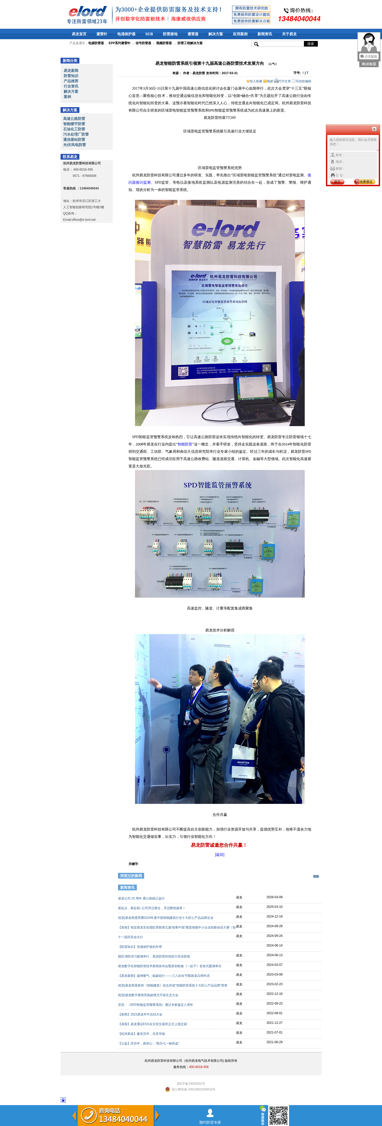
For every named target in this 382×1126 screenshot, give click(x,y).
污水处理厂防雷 (76, 134)
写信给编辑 (301, 81)
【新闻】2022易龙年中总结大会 (140, 1014)
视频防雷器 (164, 43)
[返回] (220, 854)
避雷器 (192, 34)
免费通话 (366, 182)
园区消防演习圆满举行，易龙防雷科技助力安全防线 (154, 956)
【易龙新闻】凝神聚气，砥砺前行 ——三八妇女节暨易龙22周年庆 (164, 976)
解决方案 (215, 34)
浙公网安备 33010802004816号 (194, 1089)
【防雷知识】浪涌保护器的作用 (140, 947)
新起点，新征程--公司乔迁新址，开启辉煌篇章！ (152, 908)
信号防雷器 (143, 43)
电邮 (268, 81)
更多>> (313, 888)
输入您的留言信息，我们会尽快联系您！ (354, 144)
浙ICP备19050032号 (191, 1084)
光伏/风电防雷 (74, 145)
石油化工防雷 (74, 129)
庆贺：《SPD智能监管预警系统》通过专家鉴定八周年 (156, 1005)
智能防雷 (185, 444)
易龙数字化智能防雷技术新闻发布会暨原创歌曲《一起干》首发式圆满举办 (170, 966)
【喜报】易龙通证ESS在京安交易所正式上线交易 (153, 1024)
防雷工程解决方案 (189, 43)
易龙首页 (79, 34)
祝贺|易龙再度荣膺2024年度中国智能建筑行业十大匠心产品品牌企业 (166, 918)
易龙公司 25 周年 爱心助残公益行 (142, 898)
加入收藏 (254, 81)
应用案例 (240, 34)
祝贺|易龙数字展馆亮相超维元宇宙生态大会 (148, 995)
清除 (316, 876)
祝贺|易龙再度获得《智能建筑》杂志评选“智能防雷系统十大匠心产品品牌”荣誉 (173, 985)
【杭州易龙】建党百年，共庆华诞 (142, 1034)
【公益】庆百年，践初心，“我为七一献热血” (149, 1043)
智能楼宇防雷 (74, 124)
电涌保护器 (126, 34)
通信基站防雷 (74, 139)
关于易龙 (289, 34)
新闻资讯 (264, 34)
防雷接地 (170, 34)
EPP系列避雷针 (120, 43)
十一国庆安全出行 (131, 937)
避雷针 (101, 34)
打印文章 (282, 81)
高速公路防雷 (74, 119)
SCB (149, 34)
